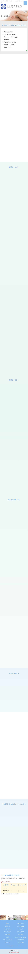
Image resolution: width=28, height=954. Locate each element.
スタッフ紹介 (20, 942)
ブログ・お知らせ (7, 939)
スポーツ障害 (7, 931)
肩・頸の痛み (20, 926)
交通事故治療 (20, 931)
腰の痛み (7, 926)
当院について (20, 923)
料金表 (7, 937)
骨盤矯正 (20, 929)
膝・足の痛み (7, 929)
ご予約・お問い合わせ (20, 937)
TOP (7, 923)
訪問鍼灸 (20, 934)
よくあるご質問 (20, 939)
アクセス (7, 942)
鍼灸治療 (7, 934)
